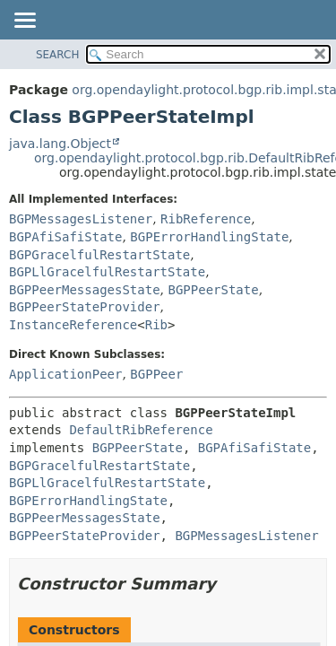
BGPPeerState (213, 290)
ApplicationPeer (65, 374)
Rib (156, 325)
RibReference (205, 219)
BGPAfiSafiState (65, 237)
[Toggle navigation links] (24, 21)
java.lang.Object (60, 143)
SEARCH (58, 54)
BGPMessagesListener (80, 219)
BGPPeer (156, 374)
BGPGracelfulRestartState (99, 255)
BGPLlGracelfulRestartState (107, 272)
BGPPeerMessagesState (84, 290)
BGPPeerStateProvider (84, 307)
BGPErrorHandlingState (209, 237)
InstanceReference (73, 325)
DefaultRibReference (140, 430)
